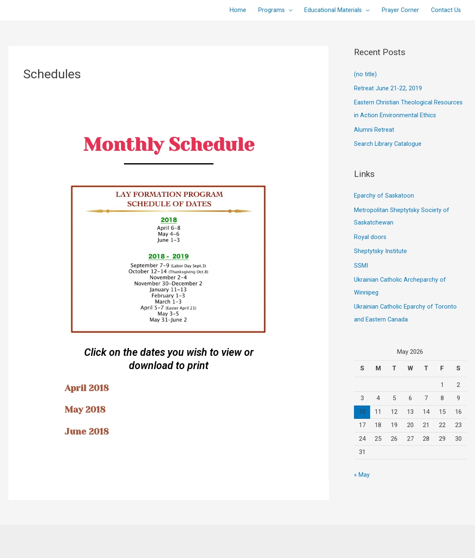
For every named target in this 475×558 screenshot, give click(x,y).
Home (233, 10)
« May (362, 470)
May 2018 (89, 409)
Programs (267, 10)
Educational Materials (330, 10)
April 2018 (90, 388)
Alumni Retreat (374, 128)
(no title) (365, 74)
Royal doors (370, 234)
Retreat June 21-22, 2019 (388, 88)
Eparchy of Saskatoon (384, 194)
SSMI (361, 262)
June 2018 (90, 431)
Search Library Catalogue (388, 142)
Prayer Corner (398, 10)
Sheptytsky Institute (381, 248)
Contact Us (445, 10)
